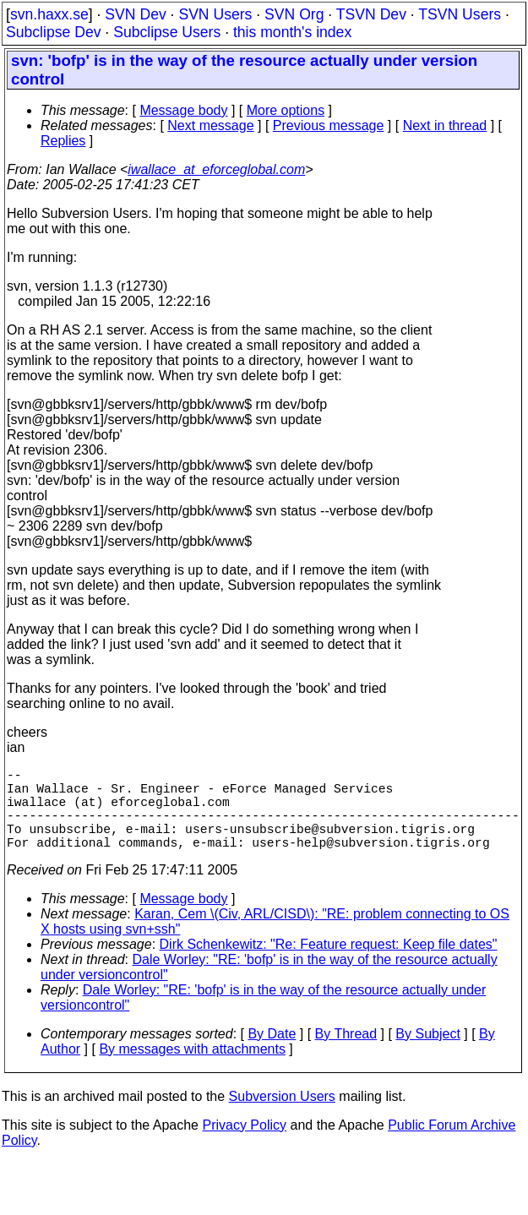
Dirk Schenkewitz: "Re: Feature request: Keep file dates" (329, 964)
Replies (63, 140)
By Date (272, 1054)
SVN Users (215, 14)
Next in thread (445, 125)
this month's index (292, 32)
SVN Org (294, 14)
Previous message (328, 125)
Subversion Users (282, 1116)
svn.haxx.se (49, 14)
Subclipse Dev (53, 32)
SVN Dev (135, 14)
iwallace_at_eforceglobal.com (216, 169)
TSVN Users (459, 14)
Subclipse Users (166, 32)
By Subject (427, 1054)
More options (286, 110)
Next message (210, 125)
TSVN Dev (371, 14)
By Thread (346, 1054)
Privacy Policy (244, 1145)
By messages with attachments (192, 1069)
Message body (183, 110)
